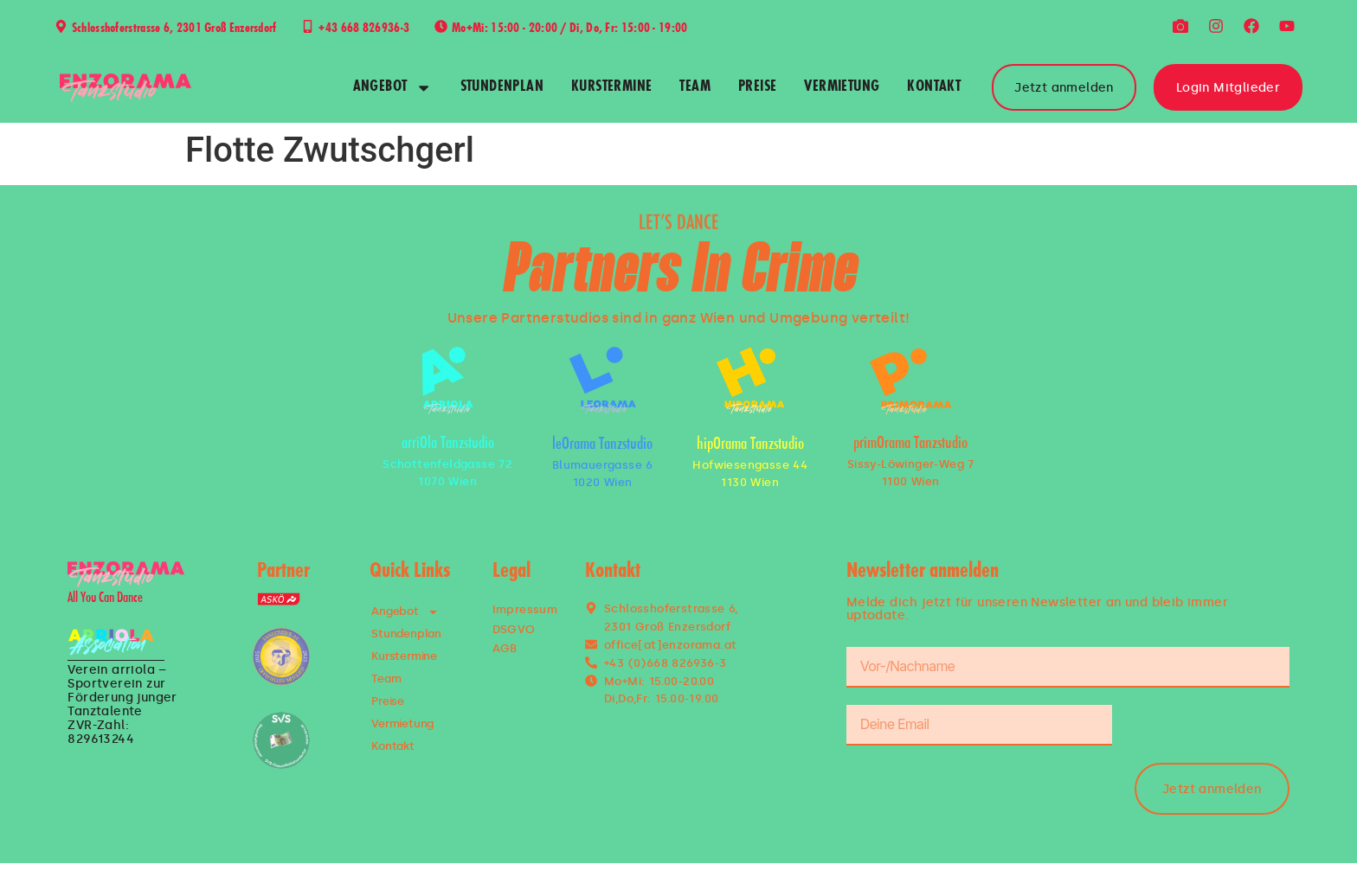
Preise (757, 87)
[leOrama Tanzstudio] (602, 380)
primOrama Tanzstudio (910, 444)
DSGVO (514, 629)
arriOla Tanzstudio (448, 444)
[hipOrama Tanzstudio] (750, 380)
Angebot (393, 88)
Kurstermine (611, 87)
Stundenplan (501, 87)
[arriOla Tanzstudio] (447, 380)
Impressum (525, 609)
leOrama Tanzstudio (602, 445)
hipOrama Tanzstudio (750, 445)
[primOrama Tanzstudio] (910, 381)
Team (695, 87)
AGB (505, 648)
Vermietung (841, 87)
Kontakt (934, 87)
